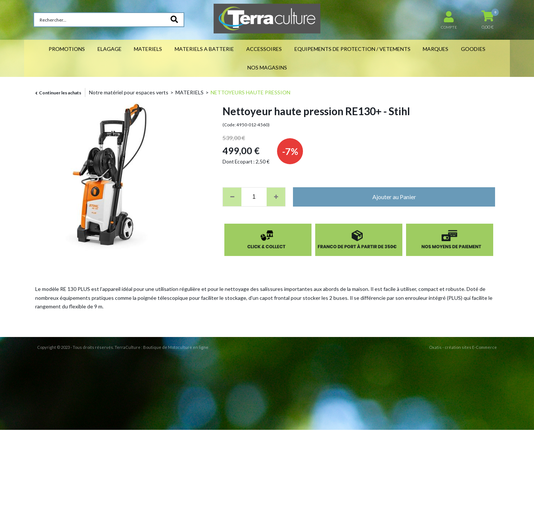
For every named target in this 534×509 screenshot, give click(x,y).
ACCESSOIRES (264, 49)
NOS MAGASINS (267, 67)
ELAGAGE (110, 49)
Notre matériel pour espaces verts (128, 92)
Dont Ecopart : (238, 162)
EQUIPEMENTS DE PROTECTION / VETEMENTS (352, 49)
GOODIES (473, 49)
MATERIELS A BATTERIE (204, 49)
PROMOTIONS (67, 49)
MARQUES (435, 49)
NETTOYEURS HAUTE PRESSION (250, 92)
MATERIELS (148, 49)
